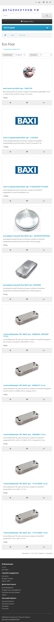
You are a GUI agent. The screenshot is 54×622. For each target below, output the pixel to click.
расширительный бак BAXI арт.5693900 (22, 285)
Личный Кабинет (8, 601)
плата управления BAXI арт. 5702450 (20, 137)
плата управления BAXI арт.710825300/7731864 (25, 186)
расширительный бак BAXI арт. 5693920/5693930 (26, 236)
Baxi (12, 35)
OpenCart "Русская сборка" (20, 617)
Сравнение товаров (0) (11, 49)
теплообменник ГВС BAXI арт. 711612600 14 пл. (25, 532)
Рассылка (5, 609)
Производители (7, 588)
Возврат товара (7, 578)
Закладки (5, 606)
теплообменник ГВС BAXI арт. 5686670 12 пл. (24, 385)
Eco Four (22, 35)
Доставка (5, 570)
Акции (4, 595)
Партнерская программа (11, 592)
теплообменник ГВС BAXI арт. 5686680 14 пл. (24, 434)
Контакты (5, 576)
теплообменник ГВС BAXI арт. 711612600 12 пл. (25, 483)
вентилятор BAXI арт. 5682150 (17, 88)
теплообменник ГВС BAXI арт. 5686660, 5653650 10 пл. (25, 335)
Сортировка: (7, 55)
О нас (4, 567)
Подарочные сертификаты (11, 590)
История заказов (8, 604)
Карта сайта (6, 581)
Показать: (33, 55)
